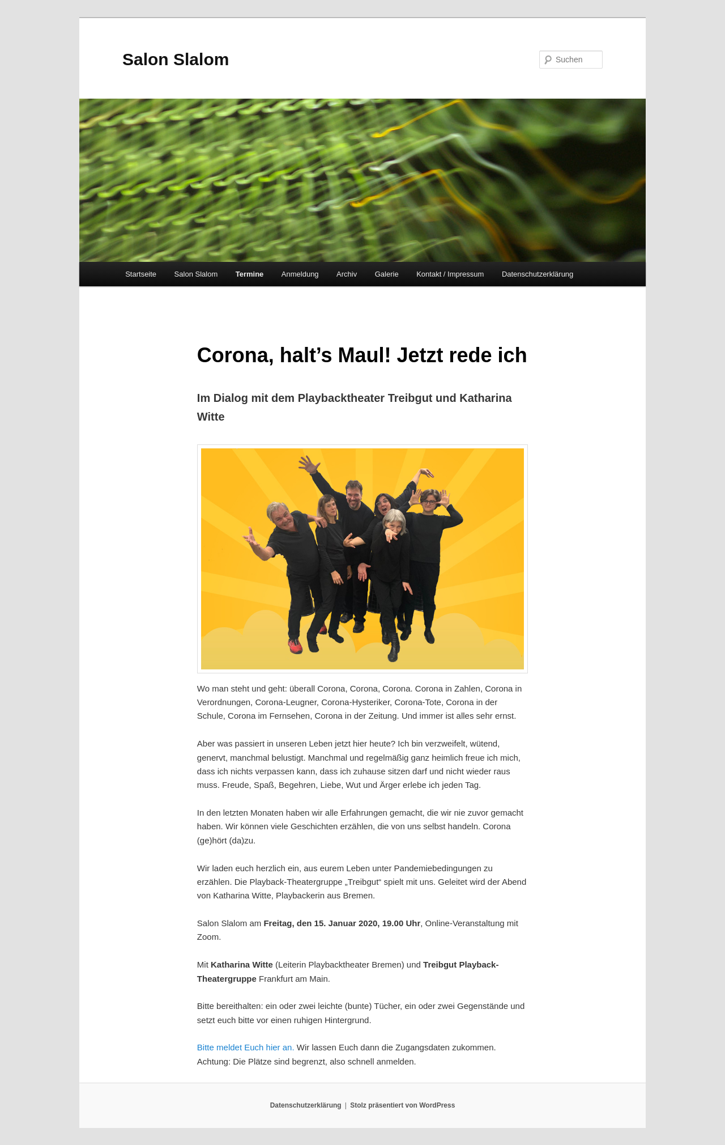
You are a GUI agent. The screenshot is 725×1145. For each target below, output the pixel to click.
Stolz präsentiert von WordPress (402, 1105)
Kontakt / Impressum (450, 274)
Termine (250, 274)
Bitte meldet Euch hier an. (246, 1047)
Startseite (140, 274)
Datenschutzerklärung (537, 274)
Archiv (346, 274)
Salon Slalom (175, 59)
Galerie (387, 274)
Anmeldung (300, 274)
